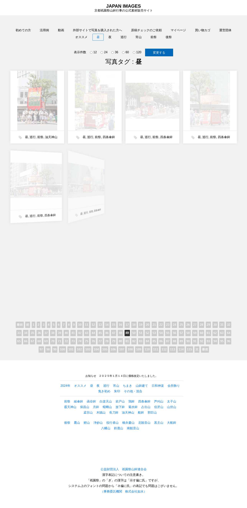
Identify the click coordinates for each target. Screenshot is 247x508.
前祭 (153, 37)
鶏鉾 (131, 401)
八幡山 (105, 428)
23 (167, 324)
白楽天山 (106, 401)
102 (79, 349)
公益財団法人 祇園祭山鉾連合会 (124, 469)
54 (161, 332)
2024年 (65, 385)
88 (174, 341)
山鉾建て (142, 385)
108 (130, 349)
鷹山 (77, 422)
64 (228, 332)
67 (32, 341)
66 (25, 341)
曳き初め (104, 391)
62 (215, 332)
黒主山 (158, 422)
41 (73, 332)
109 (138, 349)
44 (93, 332)
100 (62, 349)
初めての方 (23, 30)
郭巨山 (152, 412)
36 (114, 52)
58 (188, 332)
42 (80, 332)
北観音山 (144, 422)
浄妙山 (98, 422)
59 (195, 332)
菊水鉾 (133, 407)
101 (71, 349)
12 (93, 52)
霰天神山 (70, 407)
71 (59, 341)
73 (73, 341)
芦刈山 (158, 401)
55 (167, 332)
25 (181, 324)
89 (181, 341)
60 (125, 52)
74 (80, 341)
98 (48, 349)
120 (137, 52)
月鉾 (96, 407)
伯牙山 (158, 407)
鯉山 (87, 422)
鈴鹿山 (118, 428)
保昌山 (84, 407)
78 (107, 341)
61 (208, 332)
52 (147, 332)
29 (208, 324)
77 (100, 341)
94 (215, 341)
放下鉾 (120, 407)
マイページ (178, 30)
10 (80, 324)
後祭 (169, 37)
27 (195, 324)
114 (181, 349)
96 (228, 341)
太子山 (171, 401)
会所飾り (174, 385)
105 (104, 349)
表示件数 (80, 52)
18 (134, 324)
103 (87, 349)
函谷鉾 (91, 401)
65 (19, 341)
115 (189, 349)
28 (201, 324)
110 (147, 349)
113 (172, 349)
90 (188, 341)
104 (96, 349)
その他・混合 (133, 391)
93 (208, 341)
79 (113, 341)
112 (164, 349)
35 (32, 332)
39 (59, 332)
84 (147, 341)
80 (120, 341)
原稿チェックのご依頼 (146, 30)
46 (107, 332)
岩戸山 (120, 401)
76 (93, 341)
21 (154, 324)
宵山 (138, 37)
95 (222, 341)
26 (188, 324)
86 (161, 341)
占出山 (145, 407)
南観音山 (133, 428)
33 (19, 332)
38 (53, 332)
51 (140, 332)
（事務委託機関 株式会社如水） (124, 491)
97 (41, 349)
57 (181, 332)
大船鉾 (171, 422)
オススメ (81, 37)
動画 (61, 30)
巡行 (124, 37)
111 (155, 349)
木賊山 (101, 412)
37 (46, 332)
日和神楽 (158, 385)
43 (86, 332)
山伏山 (171, 407)
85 (154, 341)
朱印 (117, 391)
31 (222, 324)
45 (100, 332)
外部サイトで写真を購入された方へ (97, 30)
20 (147, 324)
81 (127, 341)
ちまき (127, 385)
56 (174, 332)
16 (120, 324)
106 (113, 349)
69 (46, 341)
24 (104, 52)
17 (127, 324)
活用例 (44, 30)
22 (161, 324)
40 (66, 332)
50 (134, 332)
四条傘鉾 (109, 137)
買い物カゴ (202, 30)
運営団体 (225, 30)
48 (120, 332)
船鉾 (141, 412)
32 (228, 324)
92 (201, 341)
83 (140, 341)
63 (222, 332)
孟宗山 (88, 412)
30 (215, 324)
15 (113, 324)
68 (39, 341)
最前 (20, 324)
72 (66, 341)
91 (195, 341)
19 (140, 324)
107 (121, 349)
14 (107, 324)
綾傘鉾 (78, 401)
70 (53, 341)
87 (167, 341)
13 (100, 324)
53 (154, 332)
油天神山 (51, 137)
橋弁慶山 (128, 422)
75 (86, 341)
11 (86, 324)
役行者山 (112, 422)
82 (134, 341)
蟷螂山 (107, 407)
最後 (205, 349)
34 (25, 332)
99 (55, 349)
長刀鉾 (113, 412)
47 (113, 332)
